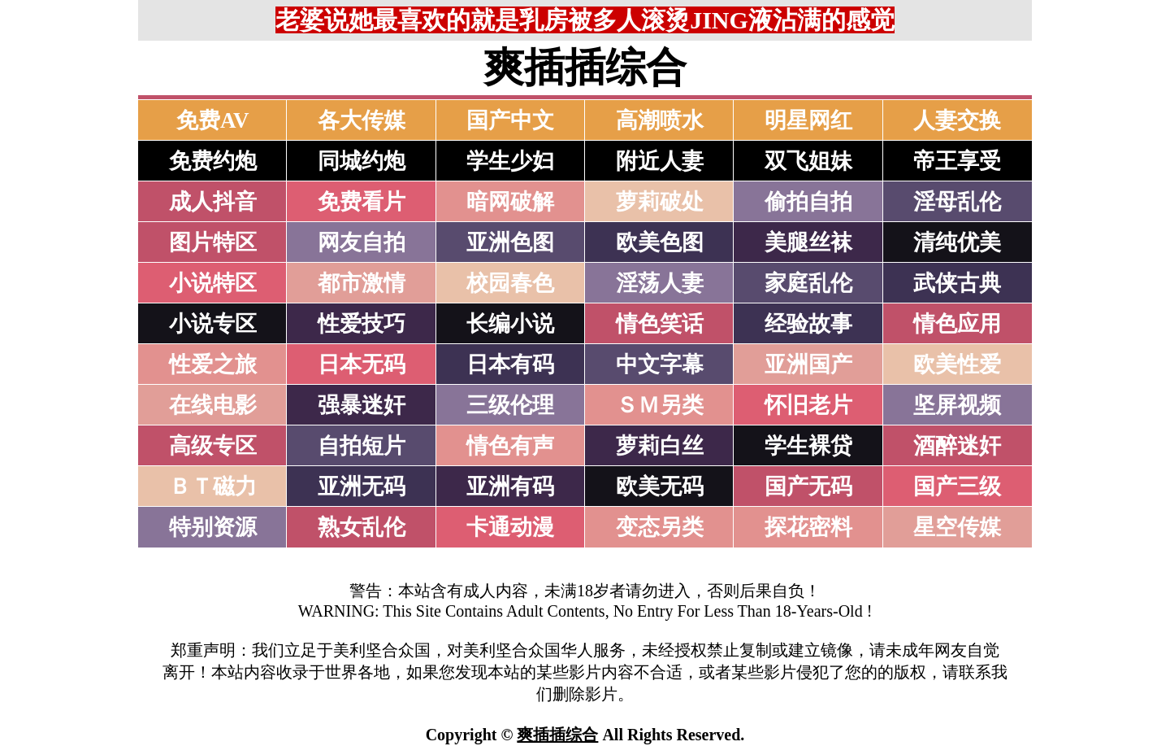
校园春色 (510, 283)
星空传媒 (957, 527)
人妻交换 (957, 120)
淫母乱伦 (957, 202)
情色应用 (957, 324)
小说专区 (213, 324)
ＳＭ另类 (660, 405)
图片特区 (213, 242)
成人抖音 (213, 202)
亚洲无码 (361, 486)
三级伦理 (510, 405)
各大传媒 (361, 120)
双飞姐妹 (808, 161)
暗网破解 (510, 202)
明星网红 (808, 120)
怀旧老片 (808, 405)
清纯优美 (957, 242)
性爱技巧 (361, 324)
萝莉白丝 (660, 446)
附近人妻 (660, 161)
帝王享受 (957, 161)
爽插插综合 (557, 735)
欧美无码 (660, 486)
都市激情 (361, 283)
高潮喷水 (660, 120)
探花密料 (808, 527)
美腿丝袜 (808, 242)
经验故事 (808, 324)
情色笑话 (660, 324)
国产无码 (808, 486)
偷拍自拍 (808, 202)
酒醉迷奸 (957, 446)
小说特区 (213, 283)
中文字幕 (660, 364)
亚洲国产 (808, 364)
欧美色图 (660, 242)
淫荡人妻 (660, 283)
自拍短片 (361, 446)
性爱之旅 (213, 364)
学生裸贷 (808, 446)
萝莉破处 (660, 202)
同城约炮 (361, 161)
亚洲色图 (510, 242)
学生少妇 (510, 161)
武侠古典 (957, 283)
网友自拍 (361, 242)
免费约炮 (213, 161)
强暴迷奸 (361, 405)
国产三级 (957, 486)
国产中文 (510, 120)
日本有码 (510, 364)
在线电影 (213, 405)
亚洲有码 (510, 486)
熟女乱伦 (361, 527)
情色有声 (510, 446)
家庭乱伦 (808, 283)
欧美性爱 (957, 364)
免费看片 (361, 202)
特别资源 (213, 527)
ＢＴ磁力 (213, 486)
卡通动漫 (510, 527)
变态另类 (660, 527)
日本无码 (361, 364)
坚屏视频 (957, 405)
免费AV (212, 120)
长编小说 (510, 324)
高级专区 (213, 446)
